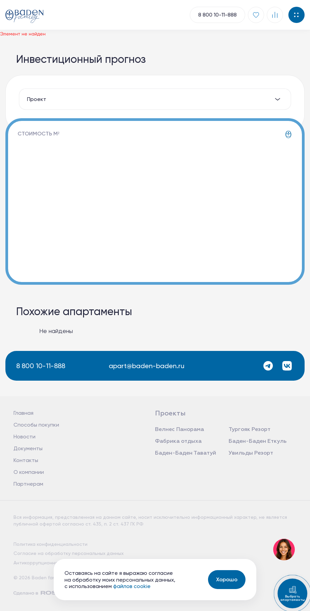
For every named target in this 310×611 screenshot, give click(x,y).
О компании (29, 472)
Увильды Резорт (251, 453)
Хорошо (226, 579)
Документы (28, 448)
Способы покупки (36, 425)
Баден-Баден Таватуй (185, 453)
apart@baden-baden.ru (146, 366)
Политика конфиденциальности (50, 544)
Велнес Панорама (179, 429)
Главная (23, 413)
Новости (24, 436)
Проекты (170, 413)
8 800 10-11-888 (40, 366)
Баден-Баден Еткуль (258, 441)
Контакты (26, 460)
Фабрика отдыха (178, 441)
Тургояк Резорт (249, 429)
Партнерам (28, 484)
